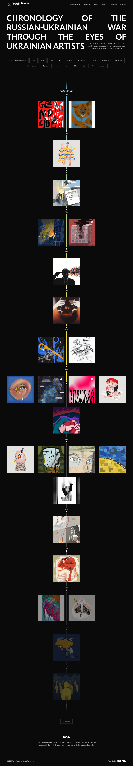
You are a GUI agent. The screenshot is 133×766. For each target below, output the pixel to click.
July (60, 60)
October (93, 60)
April (33, 60)
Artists (104, 4)
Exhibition (113, 4)
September (81, 60)
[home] (18, 4)
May (42, 60)
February (46, 66)
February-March (20, 60)
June (51, 60)
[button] (75, 4)
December (118, 60)
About (96, 4)
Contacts (123, 4)
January (34, 66)
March (57, 66)
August (69, 60)
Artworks (87, 4)
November (105, 60)
